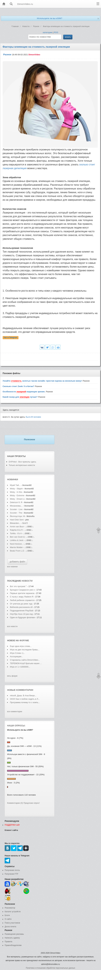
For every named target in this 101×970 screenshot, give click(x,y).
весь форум (12, 676)
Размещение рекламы (14, 934)
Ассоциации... (16, 656)
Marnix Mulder (16, 547)
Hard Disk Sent (16, 519)
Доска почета (10, 926)
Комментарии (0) (15, 803)
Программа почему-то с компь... (25, 702)
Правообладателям (13, 945)
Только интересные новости (22, 465)
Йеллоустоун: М (17, 516)
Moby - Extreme (17, 495)
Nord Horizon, (16, 544)
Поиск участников (12, 923)
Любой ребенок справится (22, 600)
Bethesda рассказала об (21, 607)
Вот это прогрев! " (18, 586)
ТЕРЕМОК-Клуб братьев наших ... (26, 663)
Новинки (12, 479)
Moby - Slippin (16, 488)
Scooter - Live (16, 509)
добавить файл (17, 561)
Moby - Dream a (17, 499)
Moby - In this (16, 492)
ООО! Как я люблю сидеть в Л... (25, 699)
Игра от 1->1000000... (20, 667)
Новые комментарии (20, 690)
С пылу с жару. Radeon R (21, 596)
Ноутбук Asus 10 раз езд (21, 614)
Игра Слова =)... (17, 653)
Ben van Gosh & (17, 537)
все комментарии (14, 711)
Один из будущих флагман (22, 617)
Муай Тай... (15, 485)
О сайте (8, 919)
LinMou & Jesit (16, 540)
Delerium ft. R (16, 502)
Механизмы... (16, 506)
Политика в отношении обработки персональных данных (50, 968)
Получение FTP (11, 874)
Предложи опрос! (31, 803)
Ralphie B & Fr (16, 530)
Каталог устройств (13, 911)
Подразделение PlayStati (21, 610)
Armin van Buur (17, 526)
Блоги (7, 915)
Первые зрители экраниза (22, 593)
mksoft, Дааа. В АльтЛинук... (23, 695)
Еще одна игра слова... (21, 646)
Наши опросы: (16, 725)
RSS (56, 32)
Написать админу (12, 938)
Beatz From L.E (17, 551)
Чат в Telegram (10, 337)
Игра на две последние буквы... (24, 649)
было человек (33, 417)
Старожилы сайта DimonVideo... (25, 660)
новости (27, 581)
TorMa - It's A (16, 533)
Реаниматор (10, 908)
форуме (24, 640)
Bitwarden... (15, 523)
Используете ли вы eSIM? (49, 18)
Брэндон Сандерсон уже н (22, 590)
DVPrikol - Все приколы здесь (22, 462)
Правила (8, 941)
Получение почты (12, 870)
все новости (12, 626)
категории (47, 32)
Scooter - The (16, 513)
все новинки (12, 567)
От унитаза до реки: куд (21, 604)
